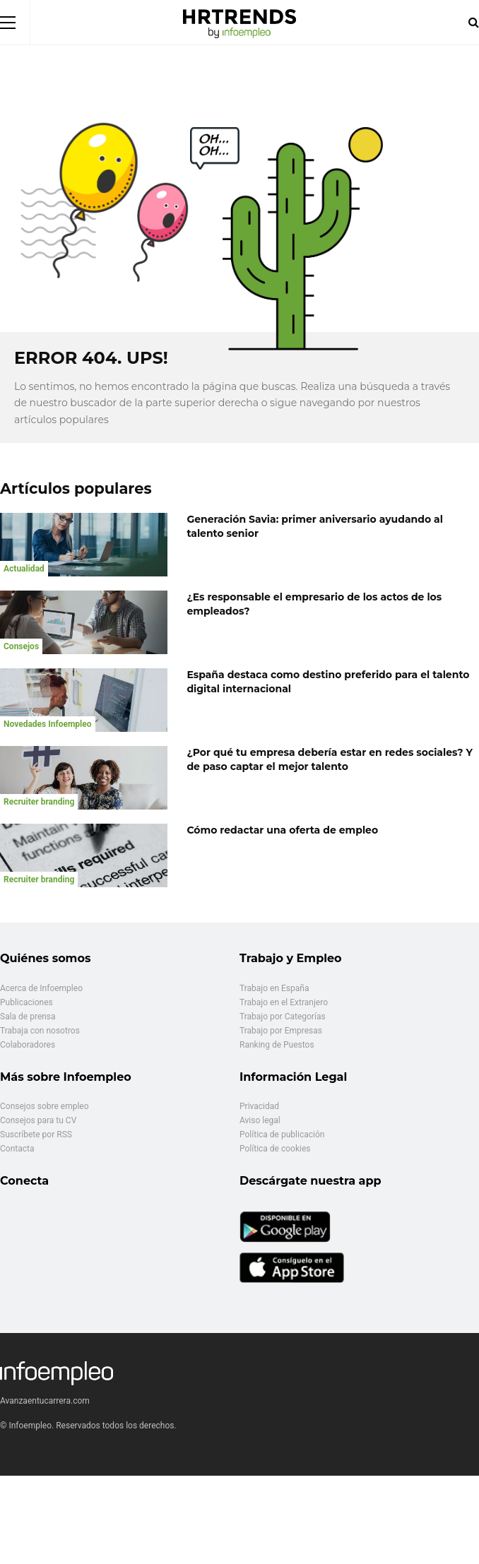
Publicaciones (26, 1002)
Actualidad (24, 569)
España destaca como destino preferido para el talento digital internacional (328, 681)
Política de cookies (275, 1149)
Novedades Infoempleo (48, 724)
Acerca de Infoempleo (41, 988)
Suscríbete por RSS (36, 1134)
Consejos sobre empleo (44, 1106)
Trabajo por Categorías (283, 1016)
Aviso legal (260, 1120)
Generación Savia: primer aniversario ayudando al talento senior (315, 526)
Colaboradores (27, 1045)
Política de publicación (282, 1134)
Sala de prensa (28, 1016)
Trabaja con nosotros (40, 1031)
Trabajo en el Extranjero (284, 1002)
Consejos (21, 646)
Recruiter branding (39, 802)
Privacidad (259, 1106)
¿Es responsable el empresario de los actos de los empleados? (314, 604)
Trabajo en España (274, 988)
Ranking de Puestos (277, 1045)
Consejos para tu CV (38, 1120)
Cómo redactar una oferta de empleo (282, 830)
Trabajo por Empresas (281, 1031)
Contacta (17, 1149)
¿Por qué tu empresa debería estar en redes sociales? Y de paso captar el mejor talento (330, 759)
